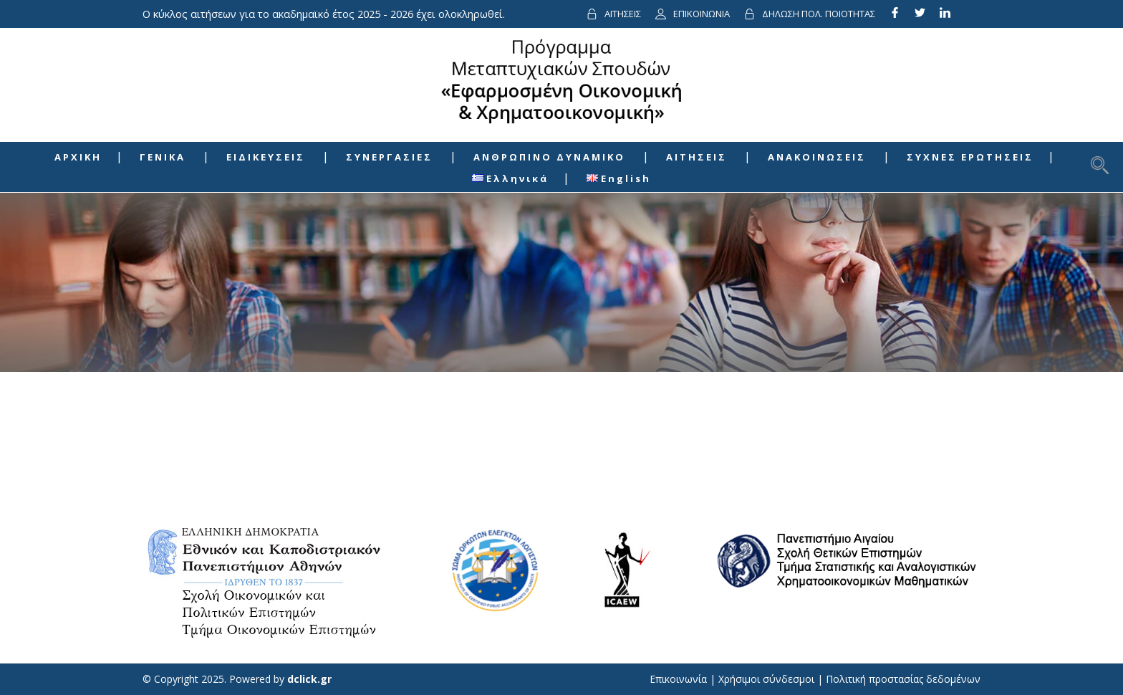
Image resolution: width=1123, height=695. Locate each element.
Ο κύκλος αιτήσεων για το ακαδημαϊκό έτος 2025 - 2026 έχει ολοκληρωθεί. (324, 13)
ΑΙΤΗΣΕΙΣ (622, 13)
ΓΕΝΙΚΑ (162, 156)
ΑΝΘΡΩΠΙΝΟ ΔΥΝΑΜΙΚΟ (549, 156)
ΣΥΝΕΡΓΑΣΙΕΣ (389, 156)
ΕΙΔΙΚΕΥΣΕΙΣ (265, 156)
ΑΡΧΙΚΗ (78, 156)
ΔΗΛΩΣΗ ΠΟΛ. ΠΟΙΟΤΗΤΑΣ (818, 13)
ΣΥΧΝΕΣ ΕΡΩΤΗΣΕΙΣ (970, 156)
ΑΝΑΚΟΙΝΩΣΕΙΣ (817, 156)
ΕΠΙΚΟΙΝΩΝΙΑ (701, 13)
